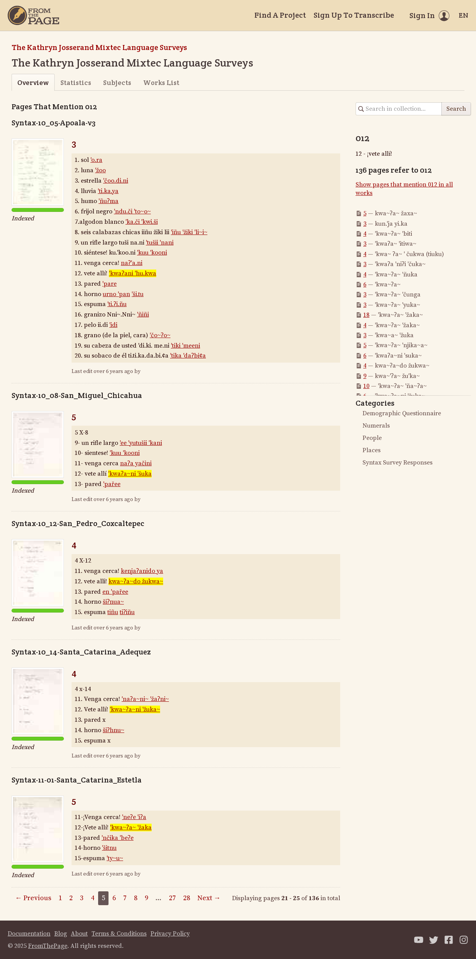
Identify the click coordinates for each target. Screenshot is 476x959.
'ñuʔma (109, 201)
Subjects (117, 82)
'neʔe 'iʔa (134, 817)
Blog (60, 933)
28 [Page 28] (186, 898)
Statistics (75, 82)
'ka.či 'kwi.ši (141, 222)
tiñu (112, 612)
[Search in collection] (399, 108)
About (79, 933)
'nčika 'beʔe (118, 838)
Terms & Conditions (119, 933)
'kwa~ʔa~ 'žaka (131, 827)
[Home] (33, 15)
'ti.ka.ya (108, 191)
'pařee (111, 484)
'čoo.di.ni (115, 181)
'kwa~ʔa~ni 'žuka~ (135, 709)
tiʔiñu (127, 612)
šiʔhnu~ (113, 730)
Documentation (29, 933)
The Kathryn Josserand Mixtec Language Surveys (99, 47)
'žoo (100, 170)
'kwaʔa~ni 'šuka (130, 474)
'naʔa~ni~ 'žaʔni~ (145, 699)
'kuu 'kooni (152, 252)
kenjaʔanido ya (142, 571)
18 (366, 315)
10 (366, 386)
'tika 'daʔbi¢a (188, 356)
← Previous (33, 898)
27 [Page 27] (172, 898)
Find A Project (280, 15)
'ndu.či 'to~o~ (132, 211)
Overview (32, 82)
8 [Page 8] (135, 898)
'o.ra (96, 160)
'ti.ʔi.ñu (117, 304)
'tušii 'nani (160, 242)
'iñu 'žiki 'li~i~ (189, 232)
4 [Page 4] (92, 898)
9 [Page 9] (146, 898)
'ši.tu (138, 294)
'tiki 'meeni (185, 346)
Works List (161, 82)
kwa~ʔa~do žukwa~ (136, 581)
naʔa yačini (136, 463)
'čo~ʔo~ (160, 335)
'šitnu (109, 848)
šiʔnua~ (113, 602)
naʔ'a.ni (131, 263)
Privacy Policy (170, 933)
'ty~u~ (115, 858)
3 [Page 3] (82, 898)
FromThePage (47, 946)
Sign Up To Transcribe (354, 15)
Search (456, 109)
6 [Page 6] (114, 898)
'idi (113, 325)
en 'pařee (115, 592)
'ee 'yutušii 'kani (141, 443)
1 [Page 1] (60, 898)
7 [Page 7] (125, 898)
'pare (109, 284)
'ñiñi (143, 314)
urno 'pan (116, 294)
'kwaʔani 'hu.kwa (132, 273)
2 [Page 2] (71, 898)
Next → (208, 898)
